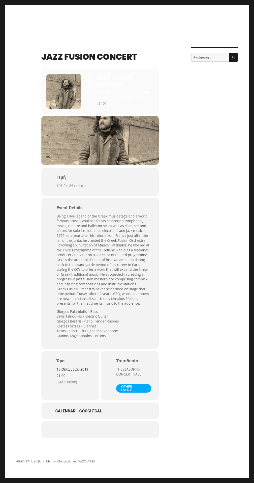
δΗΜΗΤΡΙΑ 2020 (28, 461)
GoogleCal (90, 411)
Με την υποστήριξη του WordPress (70, 461)
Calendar (65, 411)
